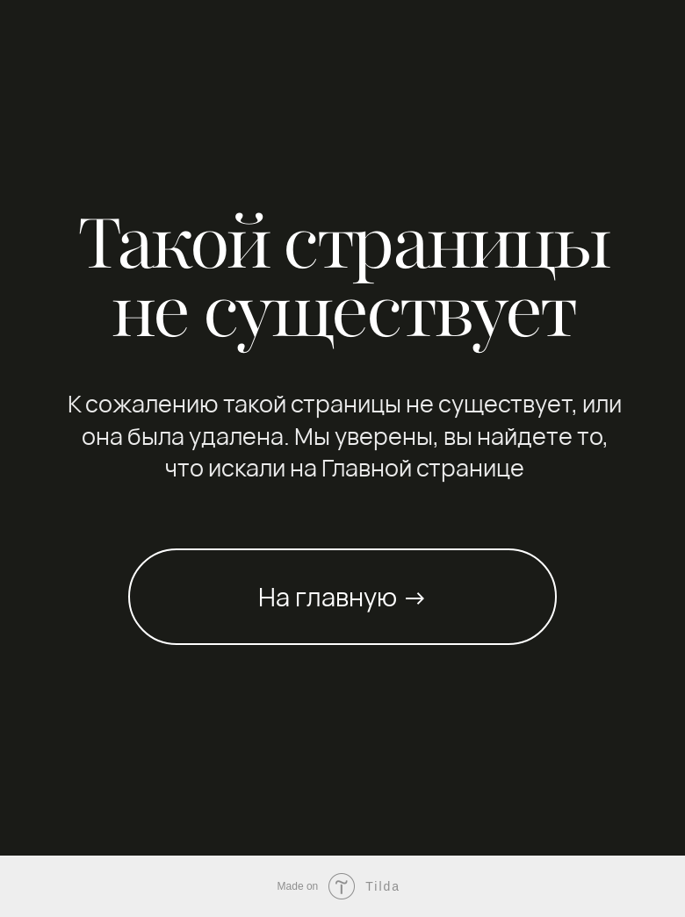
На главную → (343, 596)
